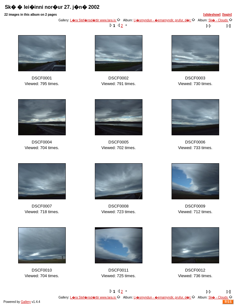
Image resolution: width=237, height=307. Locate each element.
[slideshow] (211, 14)
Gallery (26, 302)
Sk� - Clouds (221, 20)
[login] (227, 14)
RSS (228, 302)
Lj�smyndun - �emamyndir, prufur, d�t (164, 20)
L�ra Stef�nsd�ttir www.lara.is (95, 20)
